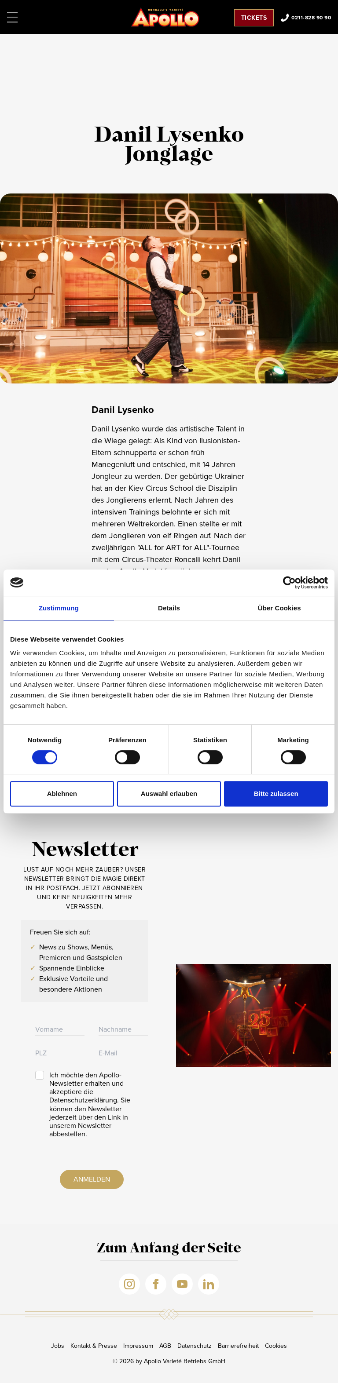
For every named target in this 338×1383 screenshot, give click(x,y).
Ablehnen (62, 793)
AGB (165, 1345)
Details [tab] (169, 608)
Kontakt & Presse (93, 1345)
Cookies (276, 1345)
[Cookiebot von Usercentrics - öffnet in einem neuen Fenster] (289, 582)
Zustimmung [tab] (59, 608)
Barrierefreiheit (238, 1345)
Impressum (138, 1345)
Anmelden (91, 1179)
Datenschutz (194, 1345)
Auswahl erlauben (169, 793)
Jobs (57, 1345)
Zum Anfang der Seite (169, 1249)
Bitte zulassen (276, 793)
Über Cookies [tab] (279, 608)
